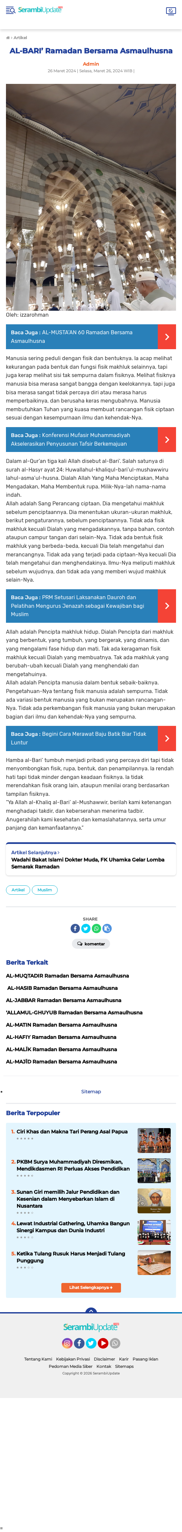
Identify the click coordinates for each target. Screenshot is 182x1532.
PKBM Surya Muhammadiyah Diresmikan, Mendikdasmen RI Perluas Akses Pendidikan (73, 1165)
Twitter (94, 1346)
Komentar (91, 943)
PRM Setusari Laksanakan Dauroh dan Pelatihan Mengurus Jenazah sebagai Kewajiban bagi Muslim (77, 605)
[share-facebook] (75, 928)
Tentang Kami (38, 1359)
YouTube (108, 1346)
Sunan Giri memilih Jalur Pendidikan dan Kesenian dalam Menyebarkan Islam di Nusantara (68, 1199)
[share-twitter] (86, 928)
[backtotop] (91, 1313)
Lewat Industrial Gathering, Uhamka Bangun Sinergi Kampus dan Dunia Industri (73, 1227)
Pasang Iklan (145, 1359)
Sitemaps (124, 1366)
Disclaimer (104, 1359)
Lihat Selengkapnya (91, 1287)
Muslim (44, 889)
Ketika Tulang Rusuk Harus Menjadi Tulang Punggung (71, 1257)
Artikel (18, 889)
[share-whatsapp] (96, 928)
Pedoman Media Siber (70, 1366)
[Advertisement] (91, 1461)
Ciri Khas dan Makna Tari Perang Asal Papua (72, 1131)
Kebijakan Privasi (73, 1359)
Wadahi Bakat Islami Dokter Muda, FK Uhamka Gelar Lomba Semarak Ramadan (87, 863)
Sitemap (91, 1092)
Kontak (103, 1366)
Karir (124, 1359)
